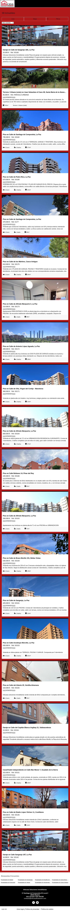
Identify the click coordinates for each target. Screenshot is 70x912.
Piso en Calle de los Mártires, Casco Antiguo (20, 262)
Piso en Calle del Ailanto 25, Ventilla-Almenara (21, 685)
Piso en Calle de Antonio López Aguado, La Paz (21, 346)
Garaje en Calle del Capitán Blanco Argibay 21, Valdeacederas (27, 727)
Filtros (58, 19)
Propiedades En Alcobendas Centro (44, 882)
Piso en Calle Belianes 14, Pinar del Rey (18, 473)
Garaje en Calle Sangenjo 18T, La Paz (17, 855)
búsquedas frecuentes (10, 876)
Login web (4, 909)
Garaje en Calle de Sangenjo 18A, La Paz (18, 50)
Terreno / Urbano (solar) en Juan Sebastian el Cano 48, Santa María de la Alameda (34, 92)
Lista (12, 19)
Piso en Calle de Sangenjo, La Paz (16, 600)
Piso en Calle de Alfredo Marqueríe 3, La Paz (20, 304)
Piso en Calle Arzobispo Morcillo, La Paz (18, 643)
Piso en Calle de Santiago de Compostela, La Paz (22, 134)
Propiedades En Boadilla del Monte (44, 879)
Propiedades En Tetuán (24, 882)
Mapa (35, 19)
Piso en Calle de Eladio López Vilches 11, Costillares (23, 812)
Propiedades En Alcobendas (25, 879)
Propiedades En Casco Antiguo (60, 882)
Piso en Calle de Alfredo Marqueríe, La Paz (19, 431)
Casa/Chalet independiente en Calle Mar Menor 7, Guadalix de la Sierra (30, 770)
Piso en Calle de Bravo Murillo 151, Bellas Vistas (22, 558)
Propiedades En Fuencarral (8, 882)
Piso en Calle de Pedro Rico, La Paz (17, 177)
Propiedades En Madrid (7, 879)
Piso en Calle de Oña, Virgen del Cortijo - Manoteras (23, 389)
